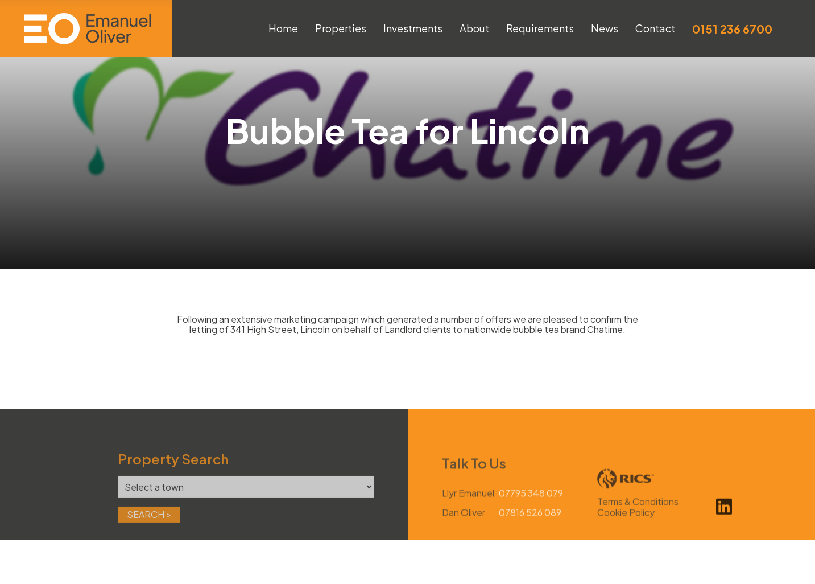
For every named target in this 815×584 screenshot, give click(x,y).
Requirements (540, 28)
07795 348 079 (531, 508)
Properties (340, 28)
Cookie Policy (626, 526)
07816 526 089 (530, 526)
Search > (149, 528)
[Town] (246, 501)
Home (283, 28)
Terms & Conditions (638, 516)
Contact (655, 28)
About (474, 28)
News (604, 28)
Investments (412, 28)
